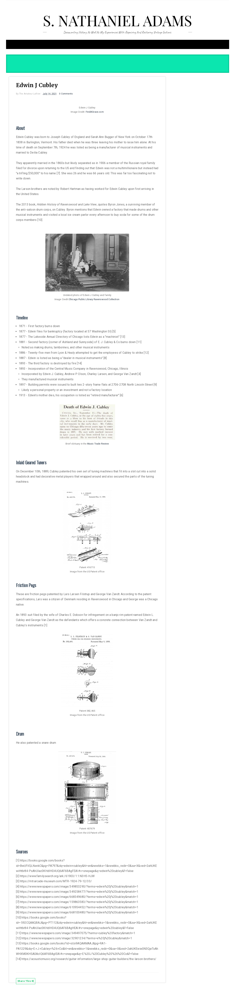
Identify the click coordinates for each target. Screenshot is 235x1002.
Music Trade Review (98, 449)
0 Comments (68, 94)
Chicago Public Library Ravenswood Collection (94, 300)
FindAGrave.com (95, 112)
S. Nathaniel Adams (117, 20)
